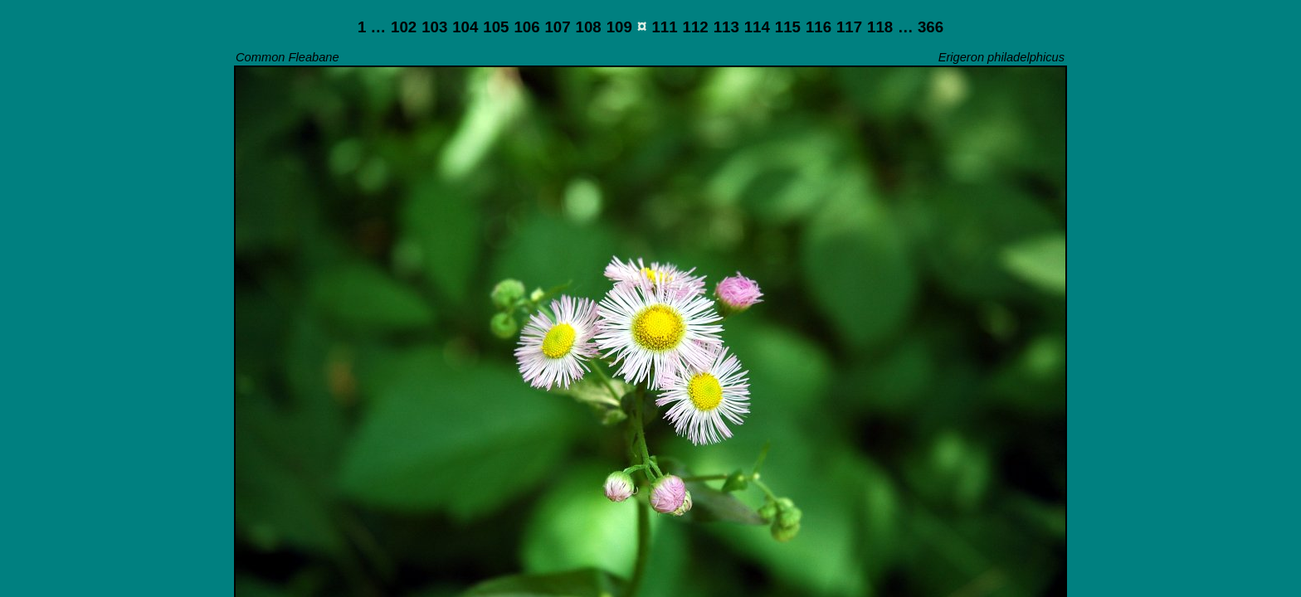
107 (557, 27)
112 (696, 27)
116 (818, 27)
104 (465, 27)
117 (849, 27)
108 (589, 27)
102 (404, 27)
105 (496, 27)
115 (788, 27)
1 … (372, 27)
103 (434, 27)
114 (757, 27)
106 (526, 27)
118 (880, 27)
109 (619, 27)
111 (664, 27)
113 (726, 27)
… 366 (920, 27)
